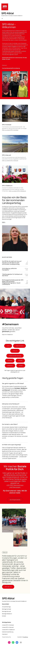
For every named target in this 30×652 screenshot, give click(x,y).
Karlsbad (10, 360)
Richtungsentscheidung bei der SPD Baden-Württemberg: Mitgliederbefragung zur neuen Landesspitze (12, 282)
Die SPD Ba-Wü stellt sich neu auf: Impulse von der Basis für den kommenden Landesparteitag (12, 263)
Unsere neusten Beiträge (15, 355)
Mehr (3, 222)
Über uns (15, 351)
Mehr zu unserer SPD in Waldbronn (17, 191)
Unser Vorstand (19, 346)
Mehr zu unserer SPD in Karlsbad (10, 130)
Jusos (8, 346)
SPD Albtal (7, 13)
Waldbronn (10, 365)
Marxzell (20, 360)
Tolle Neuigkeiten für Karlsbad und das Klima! (12, 275)
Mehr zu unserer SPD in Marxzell (10, 160)
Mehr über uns (8, 586)
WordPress (25, 637)
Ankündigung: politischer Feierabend (9, 269)
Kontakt (21, 365)
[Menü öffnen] (2, 18)
